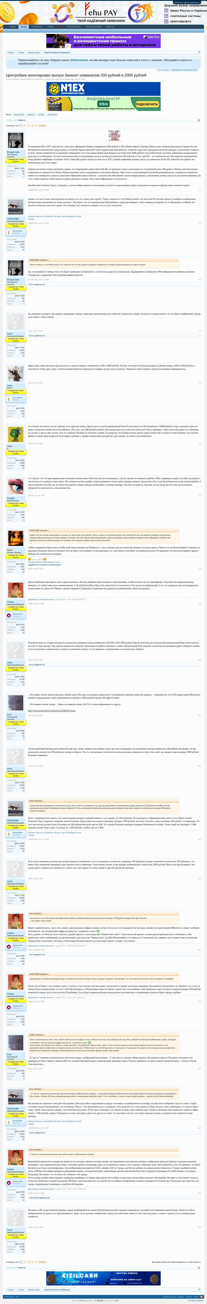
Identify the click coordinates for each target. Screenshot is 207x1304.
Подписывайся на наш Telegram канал (184, 70)
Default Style (9, 1297)
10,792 (22, 350)
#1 (200, 190)
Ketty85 (10, 498)
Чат (60, 26)
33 (23, 250)
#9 (200, 603)
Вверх (196, 1297)
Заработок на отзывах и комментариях (44, 565)
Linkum (31, 219)
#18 (199, 1128)
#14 (199, 878)
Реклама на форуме (93, 26)
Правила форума (74, 26)
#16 (199, 1001)
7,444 (22, 627)
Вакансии (110, 26)
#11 (199, 715)
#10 (199, 660)
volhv (9, 385)
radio (30, 443)
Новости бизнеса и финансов (31, 79)
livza (9, 714)
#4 (200, 331)
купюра (40, 114)
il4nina (31, 284)
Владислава (69, 79)
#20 (199, 1227)
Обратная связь (169, 1297)
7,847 (22, 567)
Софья (10, 602)
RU (17, 1297)
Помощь (181, 1297)
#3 (200, 279)
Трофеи (50, 26)
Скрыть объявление (198, 60)
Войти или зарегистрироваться (187, 2)
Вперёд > (43, 125)
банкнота (31, 114)
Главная (12, 26)
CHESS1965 (13, 219)
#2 (200, 223)
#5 (200, 383)
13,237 (22, 244)
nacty (9, 333)
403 (23, 733)
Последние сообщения (15, 31)
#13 (199, 839)
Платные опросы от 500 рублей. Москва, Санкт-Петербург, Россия (54, 216)
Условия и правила (195, 1300)
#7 (200, 495)
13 (23, 356)
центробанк (52, 114)
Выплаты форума (163, 70)
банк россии (18, 114)
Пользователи (37, 26)
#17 (199, 1069)
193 (23, 171)
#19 (199, 1193)
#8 (200, 569)
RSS (201, 1297)
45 (23, 468)
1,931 (22, 515)
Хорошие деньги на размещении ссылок (44, 562)
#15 (199, 950)
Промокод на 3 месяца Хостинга (41, 599)
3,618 (22, 411)
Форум (24, 27)
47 (23, 572)
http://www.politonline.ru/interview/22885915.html (51, 710)
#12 (199, 766)
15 (23, 633)
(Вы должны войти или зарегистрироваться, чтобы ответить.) (176, 1262)
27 (23, 416)
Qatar (30, 569)
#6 (200, 443)
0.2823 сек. (82, 1300)
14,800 (22, 463)
